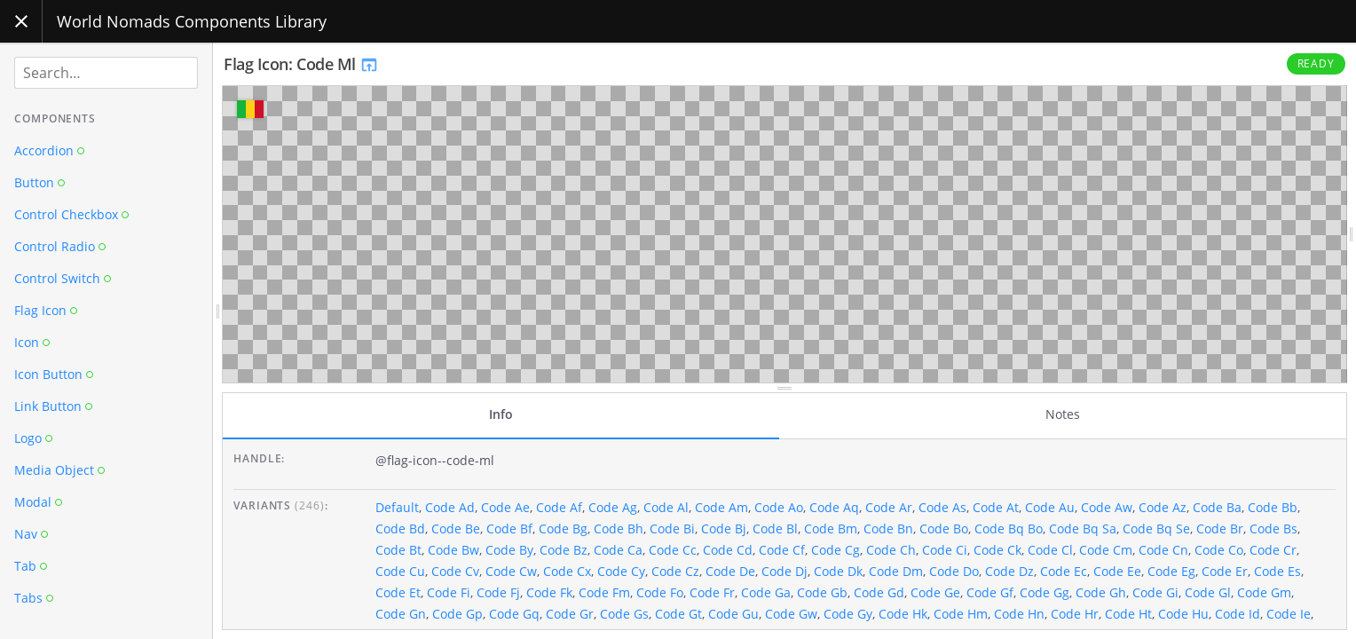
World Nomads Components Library (192, 21)
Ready (1316, 63)
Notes (1062, 414)
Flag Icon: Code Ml (301, 64)
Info (501, 414)
